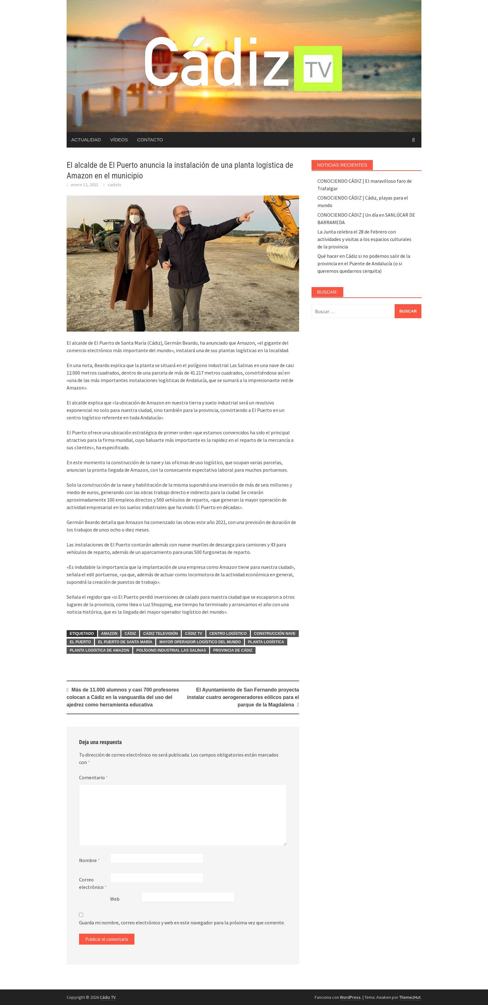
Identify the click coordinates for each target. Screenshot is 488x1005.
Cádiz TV (193, 633)
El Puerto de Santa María (125, 642)
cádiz (130, 633)
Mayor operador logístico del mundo (200, 642)
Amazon (109, 633)
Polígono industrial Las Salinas (171, 650)
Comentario (93, 777)
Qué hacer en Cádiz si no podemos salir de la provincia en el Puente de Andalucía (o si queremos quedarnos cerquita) (363, 263)
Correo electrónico (93, 883)
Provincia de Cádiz (232, 650)
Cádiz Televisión (160, 633)
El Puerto (80, 642)
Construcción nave (275, 633)
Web (115, 899)
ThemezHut (409, 997)
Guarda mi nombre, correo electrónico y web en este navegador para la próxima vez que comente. (182, 922)
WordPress (350, 997)
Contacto (150, 139)
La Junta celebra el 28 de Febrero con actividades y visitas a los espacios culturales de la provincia (364, 239)
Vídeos (119, 139)
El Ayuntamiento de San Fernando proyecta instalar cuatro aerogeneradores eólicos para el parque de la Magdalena (243, 697)
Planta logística (266, 642)
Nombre (89, 860)
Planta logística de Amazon (99, 650)
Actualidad (86, 139)
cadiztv (114, 184)
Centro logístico (228, 633)
